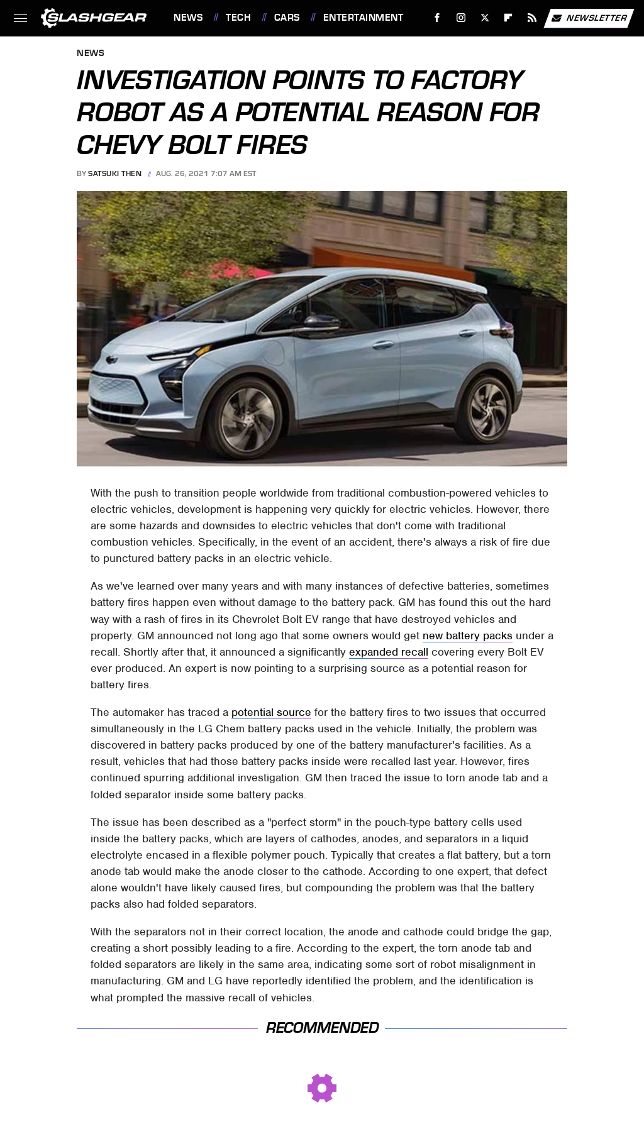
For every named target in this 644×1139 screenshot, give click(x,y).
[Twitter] (484, 18)
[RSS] (532, 18)
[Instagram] (461, 18)
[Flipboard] (508, 18)
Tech (238, 17)
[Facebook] (437, 18)
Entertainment (363, 17)
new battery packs (468, 635)
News (188, 17)
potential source (271, 712)
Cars (287, 17)
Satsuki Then (115, 173)
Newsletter (588, 18)
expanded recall (388, 652)
